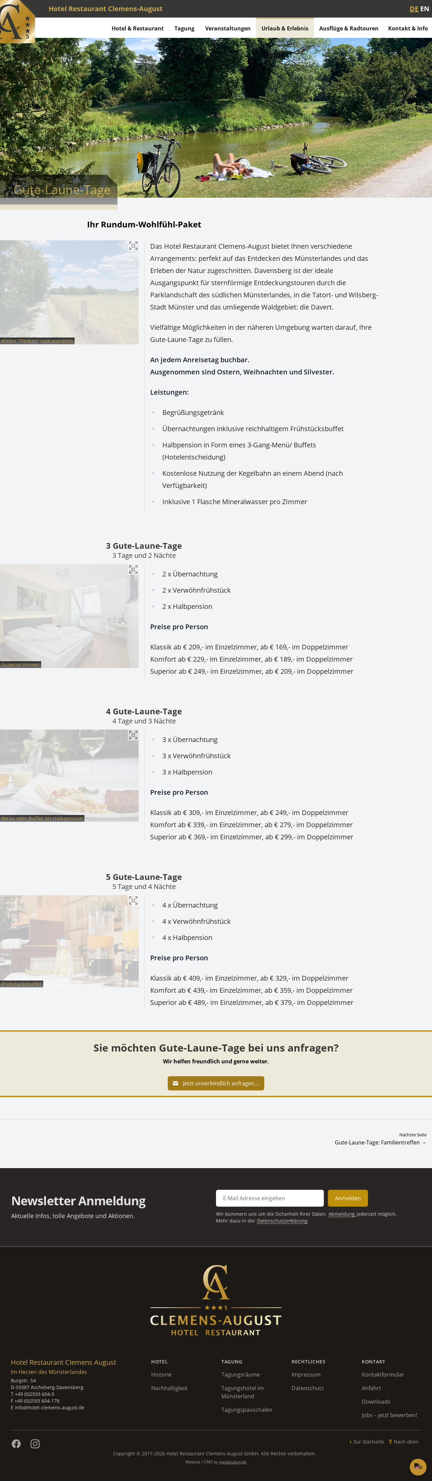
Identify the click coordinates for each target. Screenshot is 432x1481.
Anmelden (319, 1200)
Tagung (184, 28)
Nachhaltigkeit (169, 1388)
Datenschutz (308, 1388)
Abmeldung (314, 1212)
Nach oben (406, 1441)
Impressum (306, 1374)
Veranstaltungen (228, 28)
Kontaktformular (383, 1374)
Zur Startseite (368, 1441)
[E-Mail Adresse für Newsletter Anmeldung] (258, 1200)
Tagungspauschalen (246, 1409)
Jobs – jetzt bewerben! (389, 1415)
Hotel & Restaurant (138, 28)
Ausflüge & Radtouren (349, 28)
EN (424, 8)
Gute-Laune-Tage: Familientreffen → (381, 1142)
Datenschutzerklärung (267, 1217)
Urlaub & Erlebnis (285, 28)
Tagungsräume (240, 1374)
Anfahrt (371, 1388)
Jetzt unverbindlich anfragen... (215, 1083)
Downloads (376, 1401)
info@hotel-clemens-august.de (49, 1407)
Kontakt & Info (408, 28)
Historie (161, 1374)
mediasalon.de (233, 1462)
